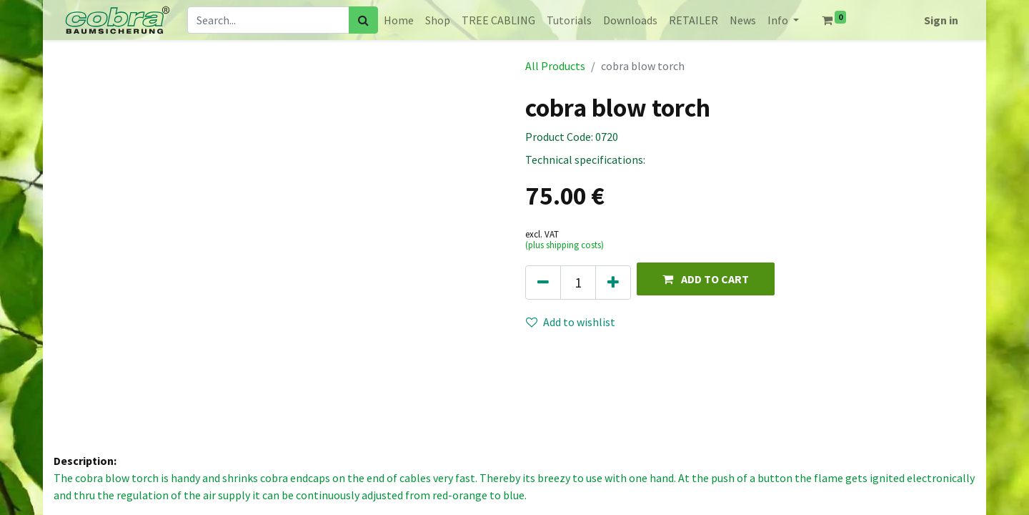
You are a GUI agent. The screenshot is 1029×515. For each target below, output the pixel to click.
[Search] (363, 20)
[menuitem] (398, 20)
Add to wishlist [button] (570, 322)
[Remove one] (543, 282)
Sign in (941, 20)
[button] (706, 279)
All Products (555, 66)
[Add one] (613, 282)
